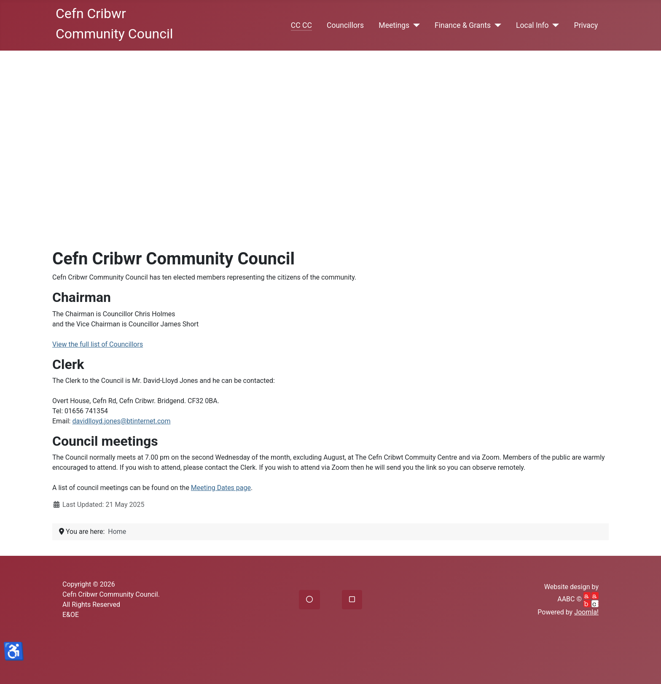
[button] (309, 599)
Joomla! (586, 612)
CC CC (301, 25)
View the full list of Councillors (97, 344)
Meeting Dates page (221, 488)
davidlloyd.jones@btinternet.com (121, 421)
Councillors (345, 25)
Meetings (394, 25)
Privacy (586, 25)
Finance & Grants (463, 25)
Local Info (532, 25)
